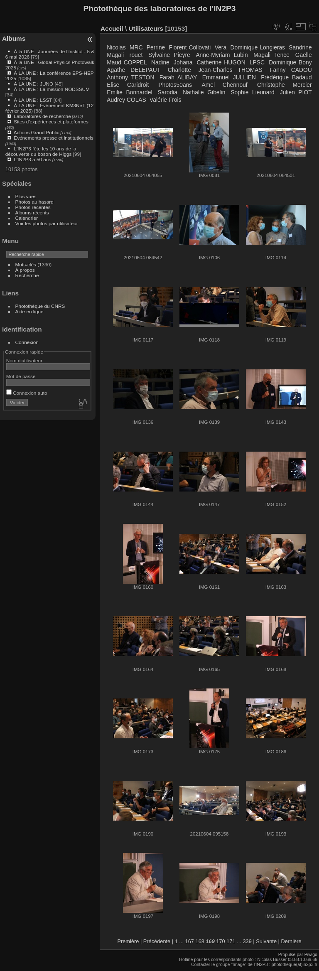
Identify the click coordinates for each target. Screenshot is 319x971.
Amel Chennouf (225, 84)
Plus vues (26, 196)
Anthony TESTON (130, 77)
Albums (13, 38)
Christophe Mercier (284, 84)
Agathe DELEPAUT (133, 69)
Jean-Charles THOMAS (230, 69)
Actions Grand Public (36, 132)
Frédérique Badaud (286, 77)
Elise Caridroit (128, 84)
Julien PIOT (296, 92)
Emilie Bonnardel (129, 92)
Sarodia (168, 92)
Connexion (27, 342)
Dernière (291, 941)
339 (247, 941)
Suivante (266, 941)
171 (230, 941)
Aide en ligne (29, 311)
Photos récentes (33, 207)
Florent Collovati (190, 47)
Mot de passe (21, 376)
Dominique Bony (290, 62)
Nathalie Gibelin (204, 92)
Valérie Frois (166, 99)
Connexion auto (26, 393)
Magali (115, 55)
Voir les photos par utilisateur (46, 223)
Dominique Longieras (257, 47)
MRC (136, 47)
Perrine (156, 47)
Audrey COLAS (126, 99)
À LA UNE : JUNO (34, 83)
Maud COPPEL (127, 62)
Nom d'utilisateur (24, 360)
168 (200, 941)
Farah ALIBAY (178, 77)
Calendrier (26, 218)
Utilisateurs (145, 28)
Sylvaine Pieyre (169, 55)
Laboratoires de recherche (42, 116)
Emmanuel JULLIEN (229, 77)
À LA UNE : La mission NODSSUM (51, 89)
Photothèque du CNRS (40, 306)
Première (128, 941)
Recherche (27, 275)
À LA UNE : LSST (33, 100)
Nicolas (116, 47)
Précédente (156, 941)
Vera (220, 47)
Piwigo (310, 954)
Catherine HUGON (221, 62)
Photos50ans (175, 84)
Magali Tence (271, 55)
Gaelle (303, 55)
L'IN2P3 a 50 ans (32, 159)
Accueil (112, 28)
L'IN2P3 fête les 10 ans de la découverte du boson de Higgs (40, 151)
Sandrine (300, 47)
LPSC (257, 62)
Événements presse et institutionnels (53, 137)
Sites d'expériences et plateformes (51, 121)
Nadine (160, 62)
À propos (25, 270)
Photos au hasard (34, 201)
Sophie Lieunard (252, 92)
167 (189, 941)
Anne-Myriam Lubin (222, 55)
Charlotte (179, 69)
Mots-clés (25, 264)
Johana (183, 62)
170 (220, 941)
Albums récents (32, 212)
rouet (136, 55)
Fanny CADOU (291, 69)
